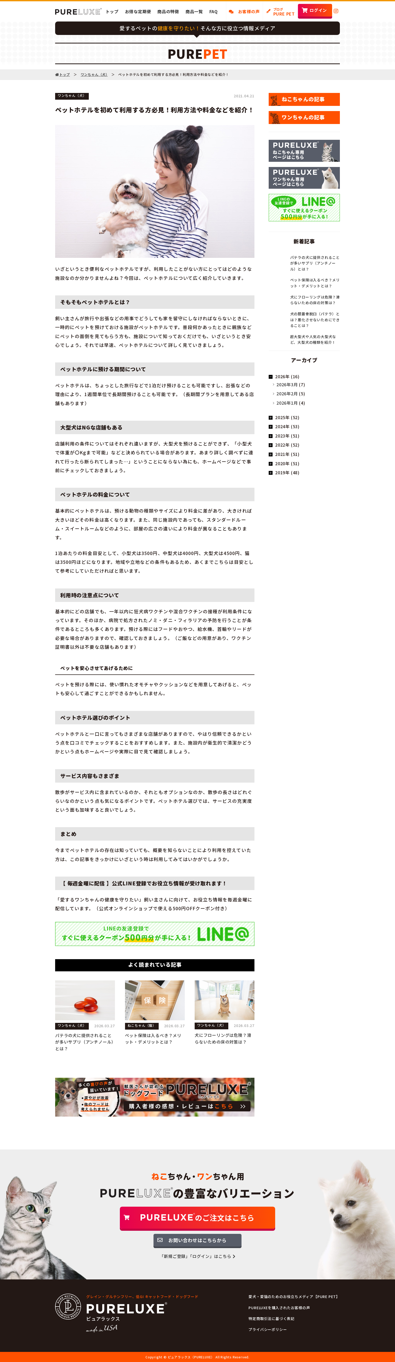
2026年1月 (287, 403)
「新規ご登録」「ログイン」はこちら (197, 1256)
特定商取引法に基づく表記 (271, 1318)
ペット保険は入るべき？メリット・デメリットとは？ (153, 1038)
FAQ (213, 11)
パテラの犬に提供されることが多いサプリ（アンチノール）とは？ (84, 1042)
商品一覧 (194, 11)
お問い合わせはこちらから (197, 1240)
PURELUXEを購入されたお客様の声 (279, 1307)
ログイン (318, 10)
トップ (112, 11)
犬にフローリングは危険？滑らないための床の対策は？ (223, 1038)
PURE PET (284, 12)
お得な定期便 (138, 11)
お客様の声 (244, 11)
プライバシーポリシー (267, 1329)
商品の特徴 (168, 11)
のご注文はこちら (197, 1217)
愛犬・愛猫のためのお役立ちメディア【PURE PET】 (294, 1296)
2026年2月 (287, 393)
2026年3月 (287, 384)
